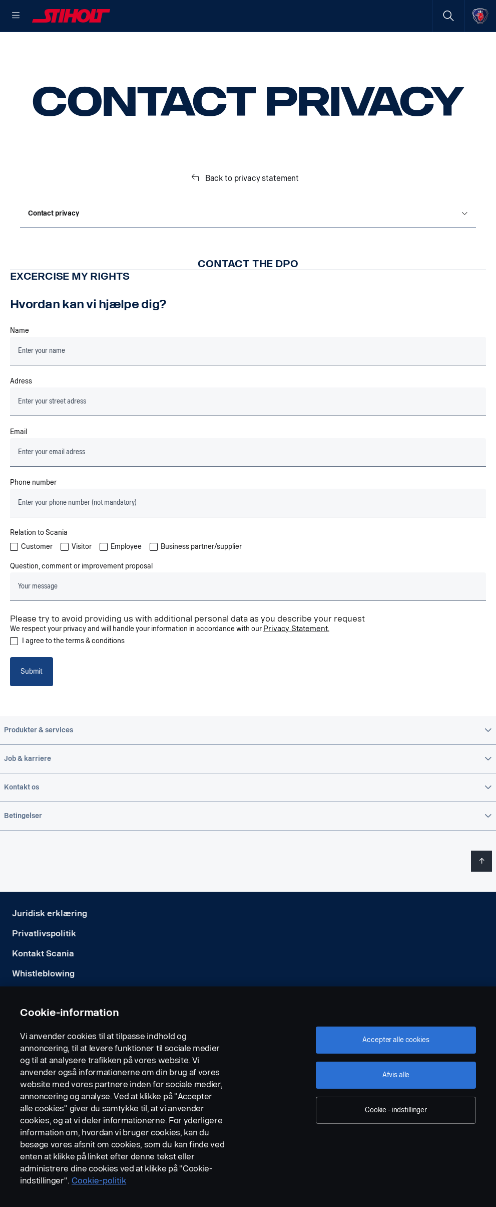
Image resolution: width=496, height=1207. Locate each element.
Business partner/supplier (201, 579)
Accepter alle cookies (395, 1040)
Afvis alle (396, 1075)
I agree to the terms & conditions (73, 673)
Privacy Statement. (296, 661)
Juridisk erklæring (49, 945)
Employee (126, 579)
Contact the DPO (248, 296)
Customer (37, 579)
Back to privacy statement (252, 210)
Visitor (82, 579)
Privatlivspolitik (44, 965)
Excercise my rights (70, 308)
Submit (32, 703)
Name (19, 363)
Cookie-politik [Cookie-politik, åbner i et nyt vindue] (99, 1180)
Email (18, 464)
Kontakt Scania (43, 985)
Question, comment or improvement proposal (81, 598)
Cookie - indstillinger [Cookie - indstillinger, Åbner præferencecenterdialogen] (396, 1110)
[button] (248, 762)
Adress (21, 414)
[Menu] (16, 16)
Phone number (33, 515)
